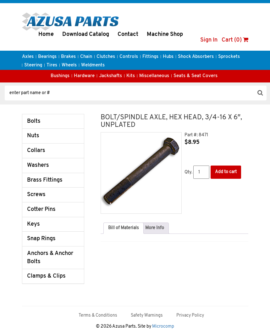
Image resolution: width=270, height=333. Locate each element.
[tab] (123, 228)
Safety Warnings (147, 315)
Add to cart (226, 172)
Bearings (47, 56)
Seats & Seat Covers (196, 76)
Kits (130, 76)
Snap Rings (41, 239)
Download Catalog (85, 34)
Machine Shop (165, 34)
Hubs (168, 56)
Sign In (209, 40)
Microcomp (163, 326)
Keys (33, 224)
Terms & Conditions (98, 315)
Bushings (60, 76)
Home (46, 34)
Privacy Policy (190, 315)
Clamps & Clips (46, 276)
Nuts (33, 136)
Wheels (69, 65)
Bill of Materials (123, 228)
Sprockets (229, 56)
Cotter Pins (41, 209)
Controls (128, 56)
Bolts (34, 121)
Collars (36, 151)
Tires (52, 65)
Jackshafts (110, 76)
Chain (86, 56)
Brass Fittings (45, 180)
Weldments (93, 65)
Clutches (105, 56)
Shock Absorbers (196, 56)
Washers (38, 165)
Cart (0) (235, 40)
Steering (33, 65)
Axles (28, 56)
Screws (36, 195)
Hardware (84, 76)
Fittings (150, 56)
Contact (128, 34)
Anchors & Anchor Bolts (50, 258)
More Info (154, 228)
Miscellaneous (154, 76)
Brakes (68, 56)
